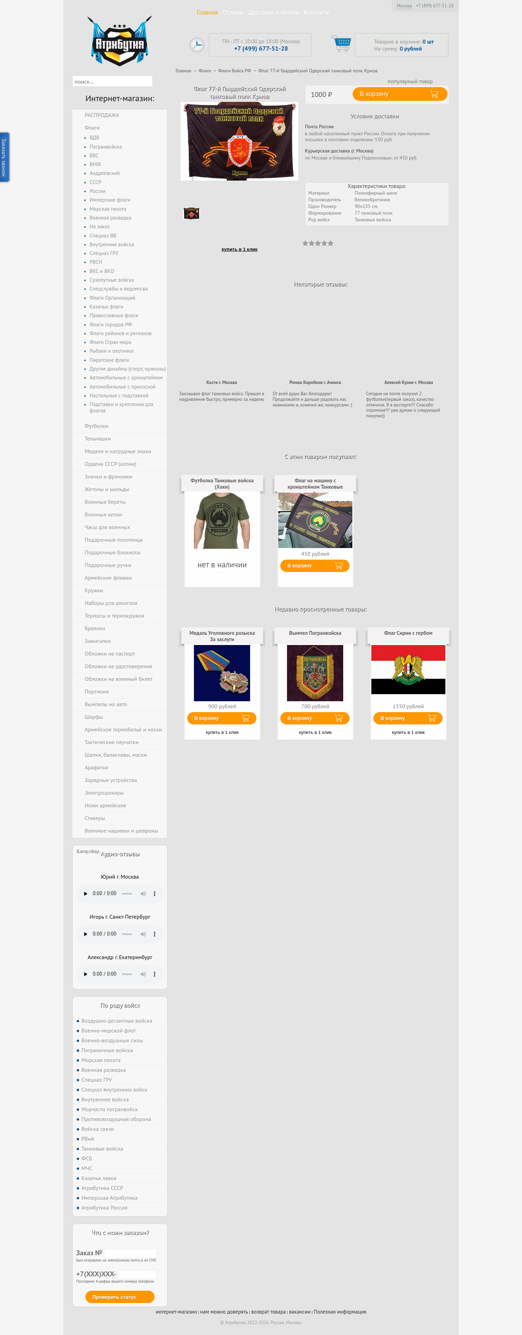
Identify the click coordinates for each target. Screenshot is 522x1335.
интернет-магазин (176, 1311)
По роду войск (120, 1005)
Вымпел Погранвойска (315, 633)
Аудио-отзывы (119, 853)
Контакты (316, 12)
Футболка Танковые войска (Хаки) (222, 483)
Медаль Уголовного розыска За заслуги (222, 636)
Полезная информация (340, 1311)
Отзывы (233, 12)
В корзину (299, 565)
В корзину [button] (374, 93)
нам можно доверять (224, 1311)
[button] (159, 81)
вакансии (300, 1311)
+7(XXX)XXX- (116, 1273)
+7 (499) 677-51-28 (435, 6)
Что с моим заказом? (120, 1232)
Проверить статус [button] (114, 1297)
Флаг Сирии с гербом (408, 633)
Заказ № (116, 1252)
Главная (207, 12)
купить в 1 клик (239, 249)
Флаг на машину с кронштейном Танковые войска (315, 487)
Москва (404, 5)
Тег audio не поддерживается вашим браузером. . (120, 893)
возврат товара (268, 1311)
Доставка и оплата (273, 12)
